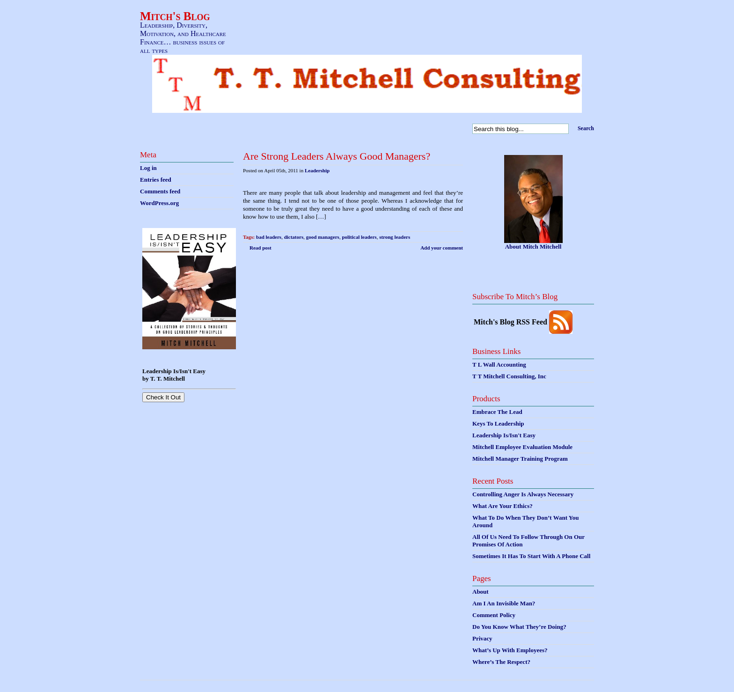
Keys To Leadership (498, 423)
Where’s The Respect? (501, 661)
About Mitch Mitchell (533, 246)
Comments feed (160, 191)
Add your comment (441, 247)
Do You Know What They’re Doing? (519, 626)
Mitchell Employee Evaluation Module (522, 446)
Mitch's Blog (175, 16)
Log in (148, 167)
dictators (294, 237)
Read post (261, 247)
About (480, 591)
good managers (322, 237)
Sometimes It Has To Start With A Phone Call (531, 555)
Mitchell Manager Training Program (520, 458)
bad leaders (268, 237)
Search (586, 128)
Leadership (317, 170)
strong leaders (394, 237)
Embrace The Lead (497, 411)
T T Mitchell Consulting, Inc (509, 376)
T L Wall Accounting (499, 364)
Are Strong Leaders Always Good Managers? (336, 156)
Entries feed (155, 179)
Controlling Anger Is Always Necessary (522, 494)
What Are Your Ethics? (502, 505)
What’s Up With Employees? (509, 650)
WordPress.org (159, 202)
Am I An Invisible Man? (503, 603)
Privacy (482, 638)
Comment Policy (493, 614)
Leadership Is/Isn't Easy (504, 435)
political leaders (359, 237)
